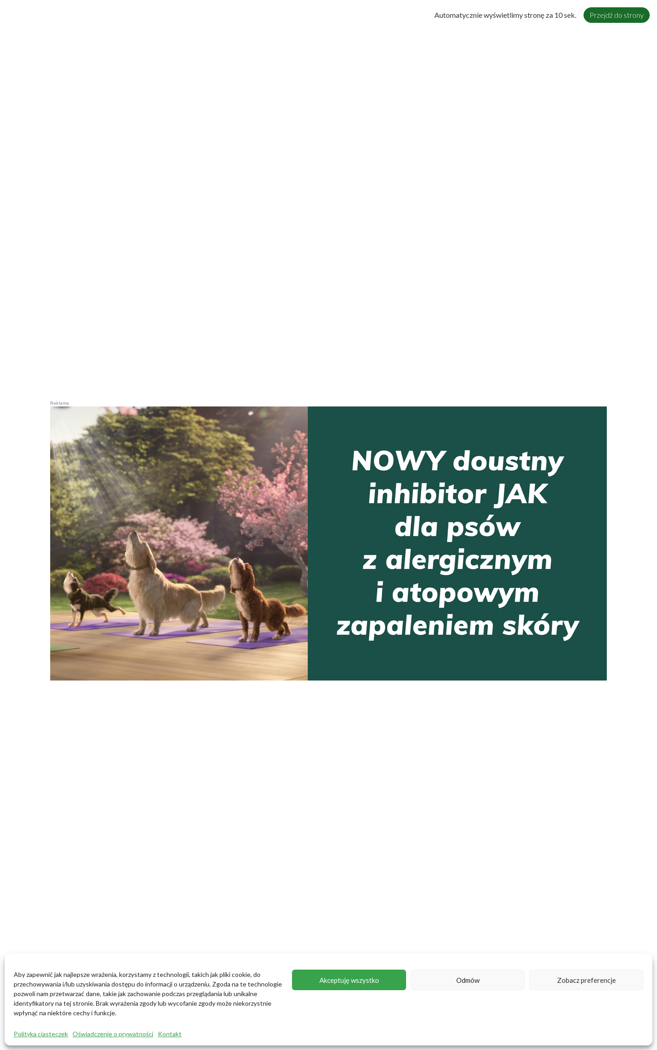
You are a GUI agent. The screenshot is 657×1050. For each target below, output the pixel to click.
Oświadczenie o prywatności (113, 1034)
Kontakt (170, 1034)
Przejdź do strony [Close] (616, 15)
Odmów (468, 980)
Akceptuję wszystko (349, 980)
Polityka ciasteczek (41, 1034)
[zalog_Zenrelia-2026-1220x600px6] (328, 542)
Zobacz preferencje (586, 980)
